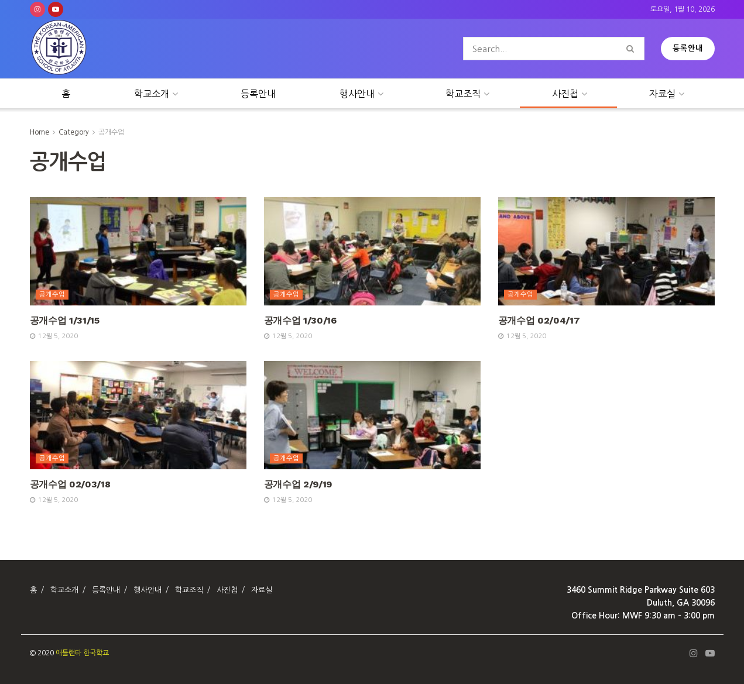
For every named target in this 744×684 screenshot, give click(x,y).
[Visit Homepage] (59, 49)
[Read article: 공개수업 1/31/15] (138, 251)
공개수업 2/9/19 (298, 484)
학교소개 (151, 93)
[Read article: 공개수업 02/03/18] (138, 415)
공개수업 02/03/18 (70, 484)
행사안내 (357, 93)
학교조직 (463, 93)
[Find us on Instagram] (37, 9)
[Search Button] (632, 48)
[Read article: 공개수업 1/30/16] (372, 251)
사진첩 (565, 93)
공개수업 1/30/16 (300, 320)
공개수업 (111, 132)
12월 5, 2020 (54, 336)
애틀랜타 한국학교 (82, 652)
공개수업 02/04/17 (539, 320)
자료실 (662, 93)
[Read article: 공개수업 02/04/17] (606, 251)
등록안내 (688, 48)
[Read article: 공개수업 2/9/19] (372, 415)
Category (74, 132)
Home (39, 132)
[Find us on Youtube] (55, 9)
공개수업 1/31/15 (65, 320)
